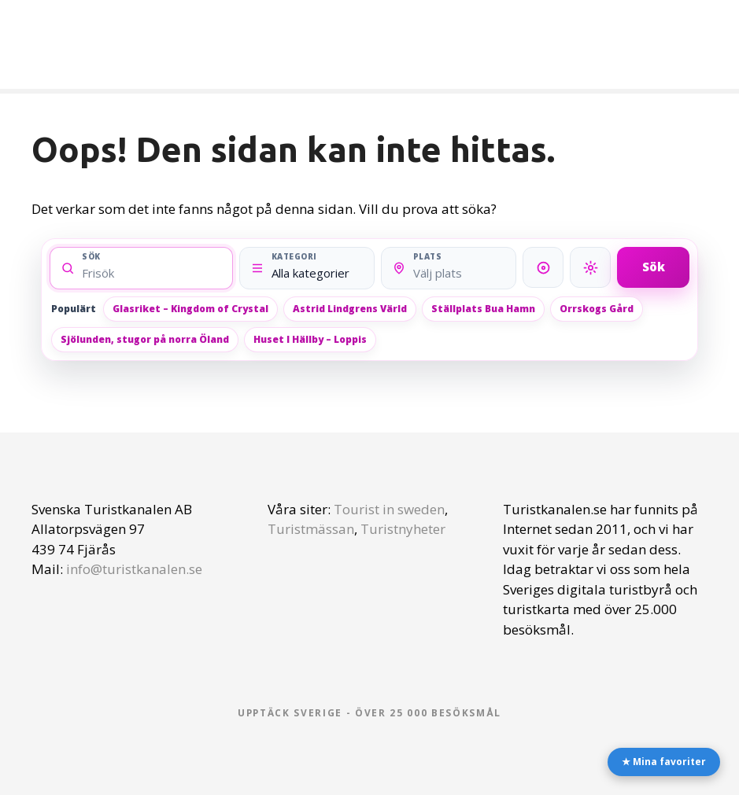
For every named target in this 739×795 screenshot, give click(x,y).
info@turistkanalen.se (134, 569)
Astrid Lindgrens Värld (350, 308)
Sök (653, 266)
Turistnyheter (402, 529)
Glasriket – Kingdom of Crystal (190, 308)
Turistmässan (311, 529)
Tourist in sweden (389, 509)
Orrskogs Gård (597, 308)
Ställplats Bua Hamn (483, 308)
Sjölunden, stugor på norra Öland (145, 339)
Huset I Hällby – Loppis (310, 339)
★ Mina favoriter (664, 761)
